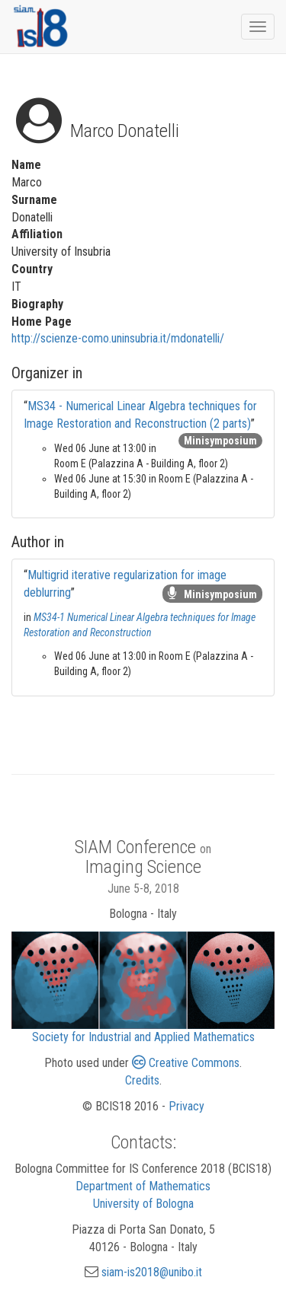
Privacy (186, 1106)
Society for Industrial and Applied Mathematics (143, 1037)
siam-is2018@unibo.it (151, 1272)
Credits (142, 1080)
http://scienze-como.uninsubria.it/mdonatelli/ (117, 338)
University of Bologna (143, 1203)
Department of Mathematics (143, 1186)
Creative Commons (185, 1063)
